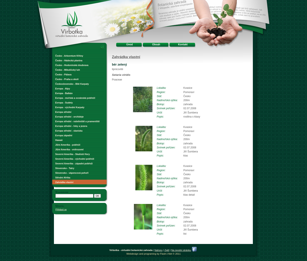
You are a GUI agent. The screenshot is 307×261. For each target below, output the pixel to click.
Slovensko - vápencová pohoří (71, 173)
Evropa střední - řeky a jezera (71, 126)
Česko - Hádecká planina (68, 60)
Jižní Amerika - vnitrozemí (69, 149)
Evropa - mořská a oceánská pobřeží (75, 98)
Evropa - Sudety (64, 102)
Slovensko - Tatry (64, 168)
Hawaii (58, 140)
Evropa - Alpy (62, 88)
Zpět (166, 250)
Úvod (129, 44)
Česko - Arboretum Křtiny (69, 55)
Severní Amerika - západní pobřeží (74, 163)
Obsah (156, 44)
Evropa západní (63, 135)
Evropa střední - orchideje (69, 116)
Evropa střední (63, 112)
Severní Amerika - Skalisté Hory (72, 154)
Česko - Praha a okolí (66, 79)
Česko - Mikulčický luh (67, 70)
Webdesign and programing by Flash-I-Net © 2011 (153, 253)
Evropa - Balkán (64, 93)
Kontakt (183, 44)
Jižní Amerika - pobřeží (67, 144)
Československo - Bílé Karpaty (72, 84)
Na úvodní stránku (181, 250)
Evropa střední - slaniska (69, 130)
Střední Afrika (62, 177)
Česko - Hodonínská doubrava (71, 65)
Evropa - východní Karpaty (69, 107)
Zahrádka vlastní (64, 182)
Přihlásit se (61, 209)
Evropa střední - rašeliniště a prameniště (77, 121)
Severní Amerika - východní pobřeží (74, 159)
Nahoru (158, 250)
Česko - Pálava (63, 74)
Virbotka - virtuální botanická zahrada (64, 15)
